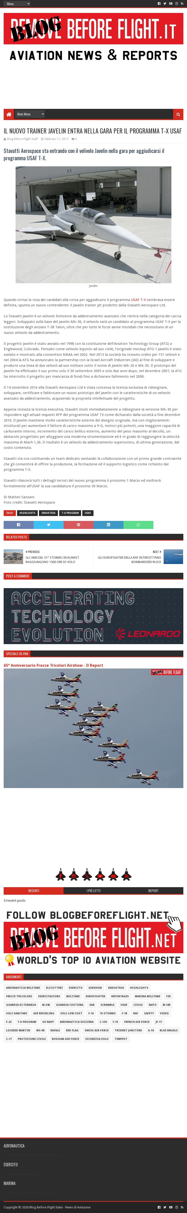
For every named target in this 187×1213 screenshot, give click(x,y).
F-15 (115, 1022)
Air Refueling (43, 1013)
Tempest (121, 1039)
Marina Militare (147, 996)
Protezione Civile (32, 1039)
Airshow (95, 987)
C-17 (9, 1039)
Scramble (107, 1004)
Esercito (76, 987)
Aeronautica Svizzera (77, 1022)
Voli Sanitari (16, 1013)
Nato (153, 1004)
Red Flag (72, 1030)
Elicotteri (54, 987)
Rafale (55, 1030)
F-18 (124, 1013)
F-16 (91, 1013)
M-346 (46, 1004)
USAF (135, 300)
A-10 (151, 1030)
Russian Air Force (65, 1039)
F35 (168, 996)
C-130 (103, 1022)
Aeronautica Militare (23, 987)
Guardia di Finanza (21, 1004)
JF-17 (159, 1022)
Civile (138, 1004)
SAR (91, 1004)
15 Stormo (108, 1013)
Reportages (120, 996)
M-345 (166, 1004)
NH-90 (40, 1030)
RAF (135, 1013)
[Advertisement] (93, 70)
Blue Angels (169, 1030)
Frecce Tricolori (19, 996)
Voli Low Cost (71, 1013)
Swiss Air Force (97, 1030)
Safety (149, 1013)
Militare (73, 996)
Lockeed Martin (18, 1030)
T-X (143, 300)
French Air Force (137, 1022)
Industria (48, 513)
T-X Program (70, 513)
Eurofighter (95, 996)
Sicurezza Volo (97, 1039)
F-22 (8, 1022)
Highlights (27, 513)
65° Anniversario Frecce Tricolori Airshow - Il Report (53, 665)
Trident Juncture (128, 1030)
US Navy (48, 1022)
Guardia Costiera (69, 1004)
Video (164, 1013)
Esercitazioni (49, 996)
